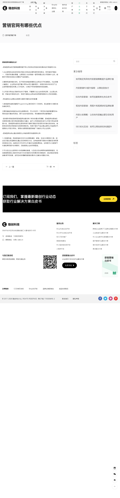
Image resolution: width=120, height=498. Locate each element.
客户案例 (72, 8)
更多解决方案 (97, 249)
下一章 (50, 166)
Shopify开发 (33, 289)
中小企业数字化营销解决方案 (103, 237)
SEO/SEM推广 (61, 237)
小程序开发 (60, 249)
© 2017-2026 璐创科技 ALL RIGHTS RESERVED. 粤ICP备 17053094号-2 (28, 299)
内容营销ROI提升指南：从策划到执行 (92, 88)
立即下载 (33, 2)
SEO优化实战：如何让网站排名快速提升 (94, 126)
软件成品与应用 (64, 8)
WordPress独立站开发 (64, 233)
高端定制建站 (61, 241)
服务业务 (36, 8)
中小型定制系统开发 (63, 245)
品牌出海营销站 (48, 289)
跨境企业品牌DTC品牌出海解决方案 (105, 229)
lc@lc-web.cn (113, 2)
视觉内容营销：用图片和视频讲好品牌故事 (95, 105)
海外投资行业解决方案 (100, 245)
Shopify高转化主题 (54, 8)
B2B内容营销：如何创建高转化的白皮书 (94, 96)
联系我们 (94, 8)
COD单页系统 (19, 289)
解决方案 (44, 8)
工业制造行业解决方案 (100, 233)
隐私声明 (76, 299)
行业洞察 (79, 8)
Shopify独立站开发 (63, 229)
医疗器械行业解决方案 (100, 241)
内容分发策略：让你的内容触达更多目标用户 (95, 116)
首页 (30, 8)
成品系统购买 (63, 289)
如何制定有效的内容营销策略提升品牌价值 (95, 79)
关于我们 (87, 8)
